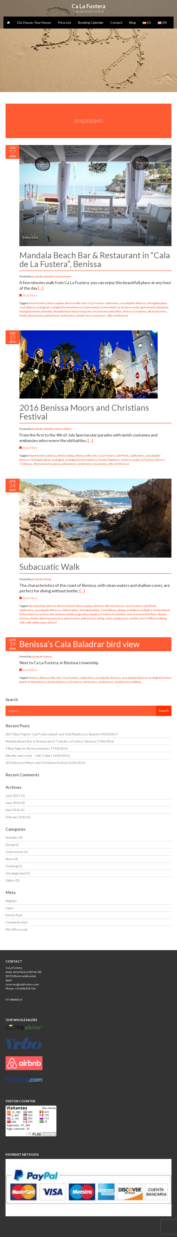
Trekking (12, 866)
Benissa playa (55, 303)
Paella (23, 315)
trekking (161, 618)
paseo (56, 464)
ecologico (146, 610)
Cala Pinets (122, 455)
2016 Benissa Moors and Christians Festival (84, 411)
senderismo (83, 315)
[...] (40, 288)
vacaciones (99, 315)
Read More (28, 295)
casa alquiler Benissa (133, 303)
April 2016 (13, 810)
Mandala (46, 311)
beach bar (40, 606)
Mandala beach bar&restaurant (72, 311)
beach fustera (37, 303)
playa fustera (36, 315)
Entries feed (14, 915)
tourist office (147, 618)
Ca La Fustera (95, 303)
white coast (39, 622)
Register (11, 901)
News (58, 429)
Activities (49, 276)
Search (164, 711)
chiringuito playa (157, 303)
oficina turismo (157, 311)
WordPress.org (16, 929)
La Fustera (147, 459)
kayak (93, 614)
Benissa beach (66, 606)
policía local (52, 315)
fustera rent (46, 614)
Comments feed (16, 922)
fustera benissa (110, 307)
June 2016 (13, 803)
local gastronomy (29, 311)
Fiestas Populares (109, 459)
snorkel (133, 618)
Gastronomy (63, 276)
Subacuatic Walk (49, 567)
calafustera (112, 303)
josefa (36, 276)
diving (121, 610)
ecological (42, 307)
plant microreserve (51, 618)
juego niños (82, 614)
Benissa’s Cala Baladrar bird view (79, 644)
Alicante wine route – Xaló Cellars (29, 755)
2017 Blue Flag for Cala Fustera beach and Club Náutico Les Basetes (53, 734)
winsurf (52, 622)
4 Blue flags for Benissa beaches (28, 748)
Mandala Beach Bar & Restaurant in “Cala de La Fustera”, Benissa (94, 259)
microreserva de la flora (107, 311)
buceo (120, 606)
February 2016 (16, 817)
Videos (67, 429)
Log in (10, 908)
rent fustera (67, 315)
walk (28, 622)
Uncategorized (15, 873)
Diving (47, 579)
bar (31, 606)
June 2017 (13, 796)
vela (21, 622)
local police (119, 614)
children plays (69, 610)
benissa (52, 455)
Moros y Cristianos (134, 311)
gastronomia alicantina (154, 307)
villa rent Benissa (117, 315)
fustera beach (91, 307)
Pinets (34, 618)
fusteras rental (130, 307)
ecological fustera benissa (66, 307)
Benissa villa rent (75, 303)
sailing (100, 618)
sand (108, 618)
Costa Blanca (27, 307)
